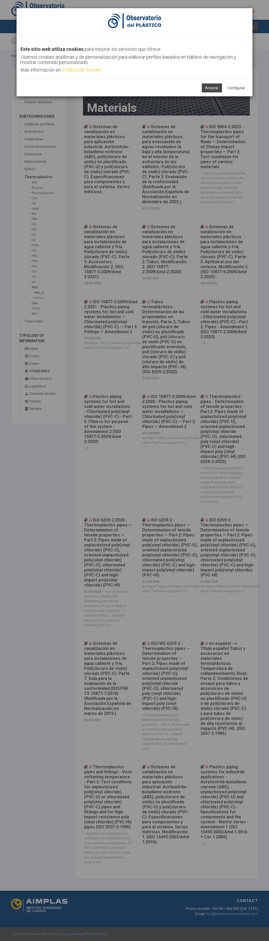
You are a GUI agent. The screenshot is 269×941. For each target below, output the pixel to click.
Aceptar (212, 88)
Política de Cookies (82, 70)
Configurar (236, 88)
